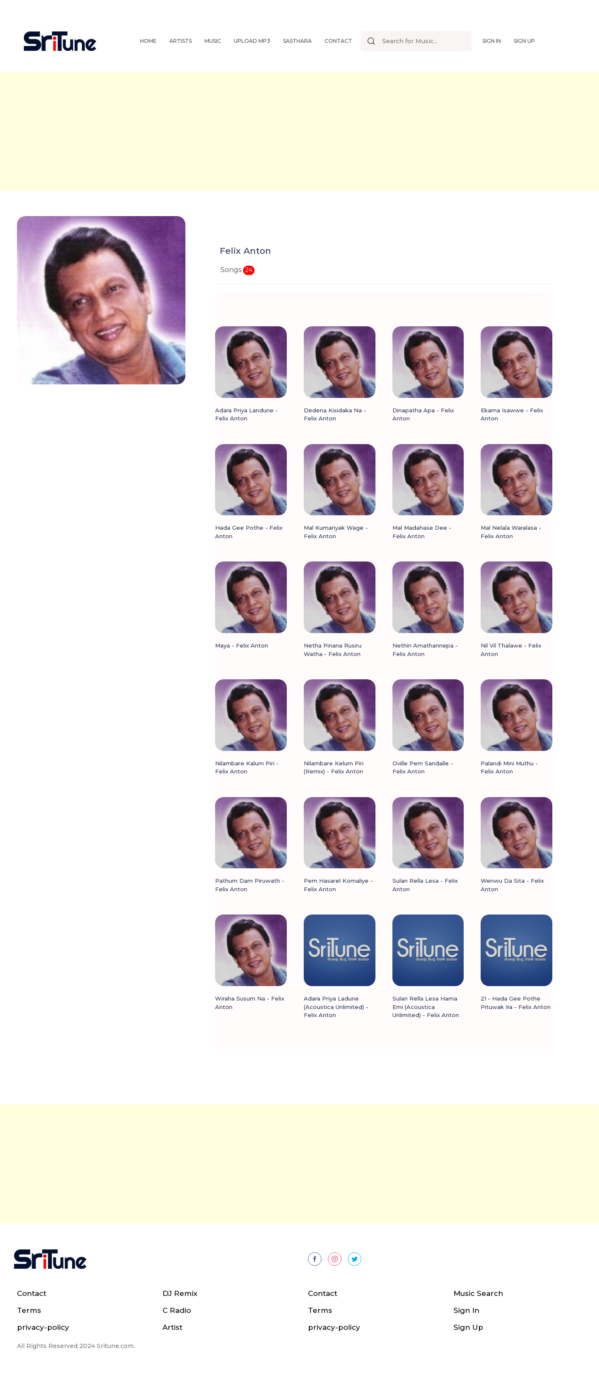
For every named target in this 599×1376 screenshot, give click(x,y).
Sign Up (524, 41)
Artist (172, 1327)
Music (212, 41)
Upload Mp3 (252, 41)
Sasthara (297, 41)
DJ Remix (179, 1293)
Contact (338, 41)
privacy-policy (43, 1327)
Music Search (478, 1293)
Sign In (491, 41)
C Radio (176, 1310)
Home (148, 41)
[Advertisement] (299, 131)
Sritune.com (115, 1346)
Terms (29, 1310)
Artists (180, 41)
